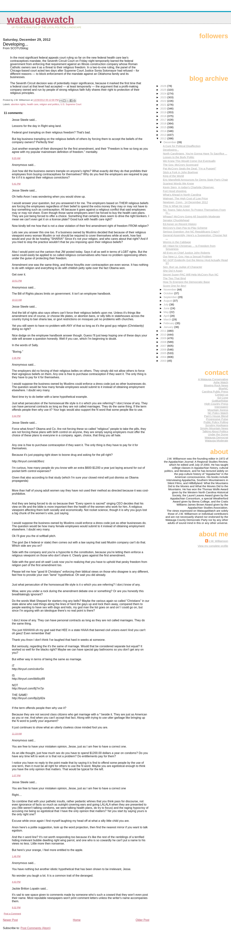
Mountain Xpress (218, 409)
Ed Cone (222, 397)
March (168, 319)
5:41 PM (16, 183)
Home (77, 919)
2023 (163, 97)
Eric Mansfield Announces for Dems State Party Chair (195, 179)
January (169, 326)
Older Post (142, 919)
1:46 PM (16, 856)
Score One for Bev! (174, 285)
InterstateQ (221, 406)
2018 (163, 116)
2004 (163, 356)
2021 (163, 104)
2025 (163, 89)
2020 (163, 108)
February (169, 323)
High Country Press (216, 403)
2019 (163, 112)
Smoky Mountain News (214, 428)
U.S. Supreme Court (70, 104)
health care (32, 104)
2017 (163, 119)
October (169, 293)
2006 (163, 349)
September (171, 297)
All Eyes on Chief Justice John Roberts (186, 252)
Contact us (221, 394)
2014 (163, 131)
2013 (163, 134)
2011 (163, 330)
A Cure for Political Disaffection (182, 145)
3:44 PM (16, 416)
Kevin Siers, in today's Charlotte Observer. (188, 187)
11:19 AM (17, 733)
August (168, 300)
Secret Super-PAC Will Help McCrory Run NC (191, 274)
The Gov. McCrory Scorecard (180, 164)
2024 (163, 93)
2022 (163, 100)
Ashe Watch (220, 382)
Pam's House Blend (216, 416)
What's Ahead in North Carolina (182, 194)
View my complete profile (213, 545)
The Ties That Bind (174, 278)
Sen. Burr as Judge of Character (182, 266)
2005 (163, 353)
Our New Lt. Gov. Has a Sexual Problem (187, 256)
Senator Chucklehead (176, 220)
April (167, 315)
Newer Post (10, 919)
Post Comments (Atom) (36, 928)
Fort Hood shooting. (175, 191)
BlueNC (223, 388)
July (166, 304)
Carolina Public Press (215, 391)
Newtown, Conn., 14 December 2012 (185, 202)
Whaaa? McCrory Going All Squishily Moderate (191, 216)
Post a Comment (12, 913)
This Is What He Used (176, 206)
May (166, 312)
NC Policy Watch (218, 412)
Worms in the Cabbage (177, 242)
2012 (163, 138)
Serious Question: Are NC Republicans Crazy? (191, 231)
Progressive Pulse (217, 419)
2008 (163, 341)
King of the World (173, 175)
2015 (163, 127)
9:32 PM (16, 907)
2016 (163, 123)
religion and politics (49, 104)
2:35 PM (16, 358)
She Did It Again (173, 270)
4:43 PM (16, 882)
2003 (163, 360)
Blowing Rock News (216, 385)
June (167, 308)
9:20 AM (16, 158)
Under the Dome (218, 434)
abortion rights (18, 104)
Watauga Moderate (216, 440)
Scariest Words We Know (178, 183)
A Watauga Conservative (213, 379)
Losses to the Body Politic (178, 157)
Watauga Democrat (216, 437)
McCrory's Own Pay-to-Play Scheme (185, 227)
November (170, 289)
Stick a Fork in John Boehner (180, 172)
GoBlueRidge (220, 400)
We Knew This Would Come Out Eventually (189, 160)
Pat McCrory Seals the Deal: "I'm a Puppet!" (189, 168)
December (170, 142)
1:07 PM (16, 775)
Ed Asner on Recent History (180, 224)
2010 (163, 334)
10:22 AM (17, 300)
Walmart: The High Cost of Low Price (185, 198)
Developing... (171, 149)
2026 (163, 85)
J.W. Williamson (218, 541)
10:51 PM (17, 280)
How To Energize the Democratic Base (186, 281)
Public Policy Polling (216, 422)
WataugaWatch (40, 19)
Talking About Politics (215, 431)
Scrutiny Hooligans (216, 425)
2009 (163, 338)
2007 (163, 345)
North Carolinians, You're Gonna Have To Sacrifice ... (195, 153)
